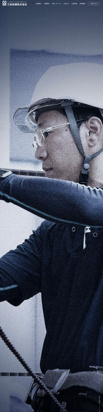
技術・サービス (56, 3)
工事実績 (74, 3)
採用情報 (82, 3)
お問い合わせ (94, 3)
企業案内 (38, 3)
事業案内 (47, 3)
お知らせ (66, 3)
